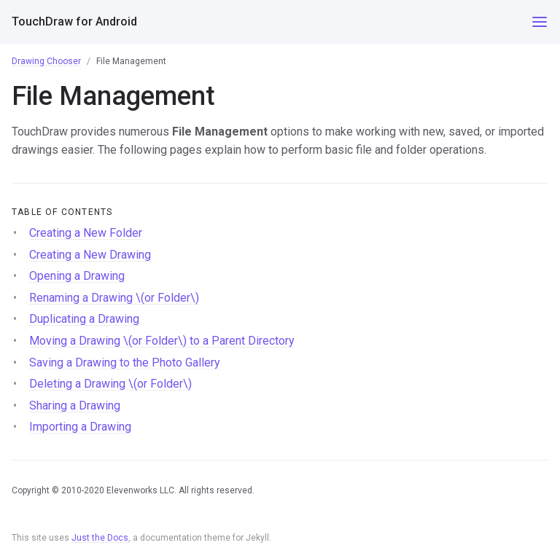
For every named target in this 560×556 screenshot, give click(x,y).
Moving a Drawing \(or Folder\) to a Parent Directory (162, 341)
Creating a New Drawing (90, 255)
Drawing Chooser (46, 61)
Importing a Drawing (80, 427)
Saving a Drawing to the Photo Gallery (124, 362)
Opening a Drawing (77, 276)
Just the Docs (99, 538)
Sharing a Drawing (74, 405)
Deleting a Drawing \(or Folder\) (110, 384)
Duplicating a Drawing (84, 319)
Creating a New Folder (85, 233)
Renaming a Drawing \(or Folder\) (114, 298)
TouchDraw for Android (74, 21)
